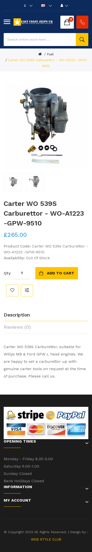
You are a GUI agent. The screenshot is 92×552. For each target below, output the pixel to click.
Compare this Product (27, 290)
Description (17, 315)
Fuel (50, 54)
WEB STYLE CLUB (46, 539)
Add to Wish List (12, 290)
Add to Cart (60, 273)
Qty (7, 273)
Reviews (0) (17, 327)
